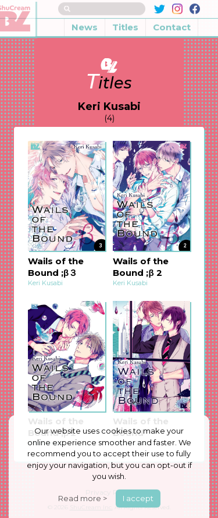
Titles (125, 19)
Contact (172, 19)
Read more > (82, 498)
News (85, 19)
